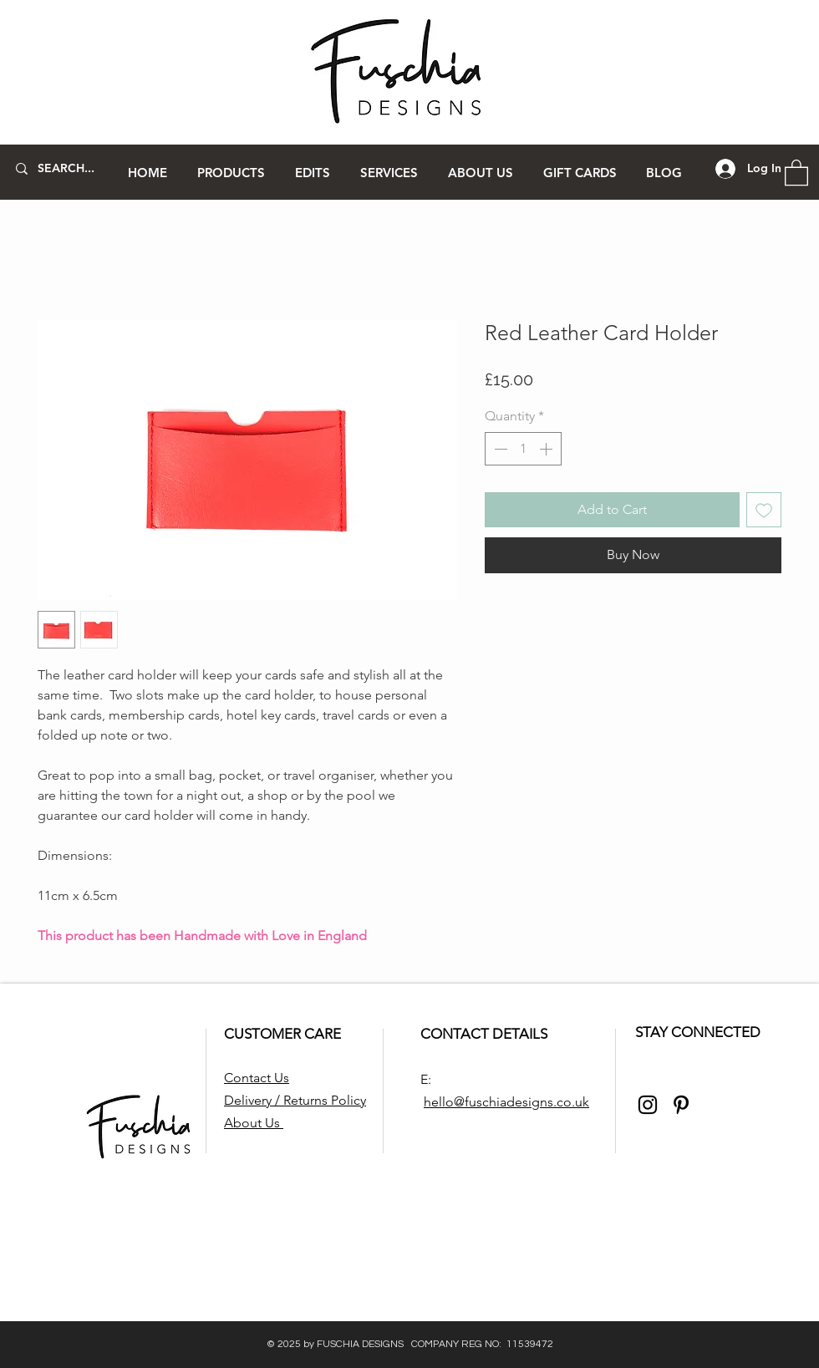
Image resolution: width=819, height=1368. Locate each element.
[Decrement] (499, 449)
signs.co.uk (555, 1102)
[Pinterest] (681, 1104)
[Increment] (547, 449)
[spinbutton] (523, 449)
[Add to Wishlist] (763, 509)
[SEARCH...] (66, 169)
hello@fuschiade (473, 1102)
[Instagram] (647, 1104)
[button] (231, 172)
